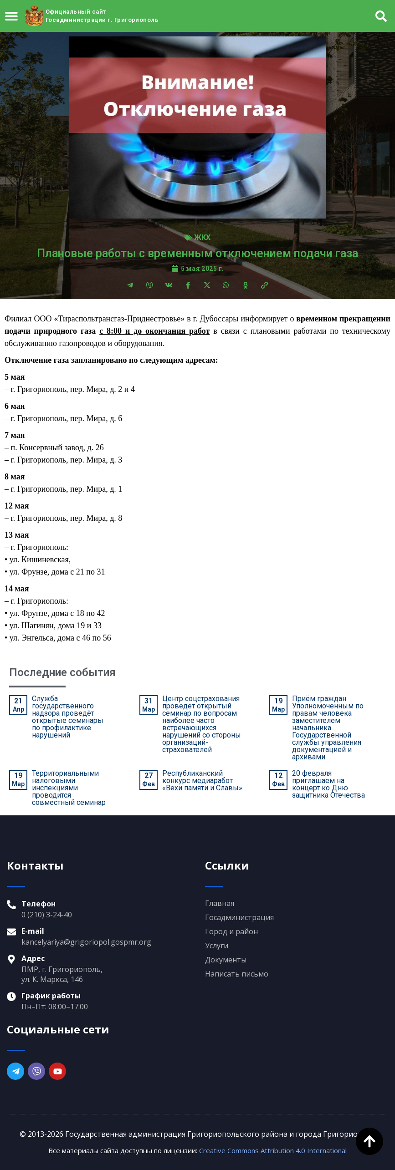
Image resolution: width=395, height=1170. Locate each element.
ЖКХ (202, 237)
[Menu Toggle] (11, 16)
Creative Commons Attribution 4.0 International (273, 1150)
